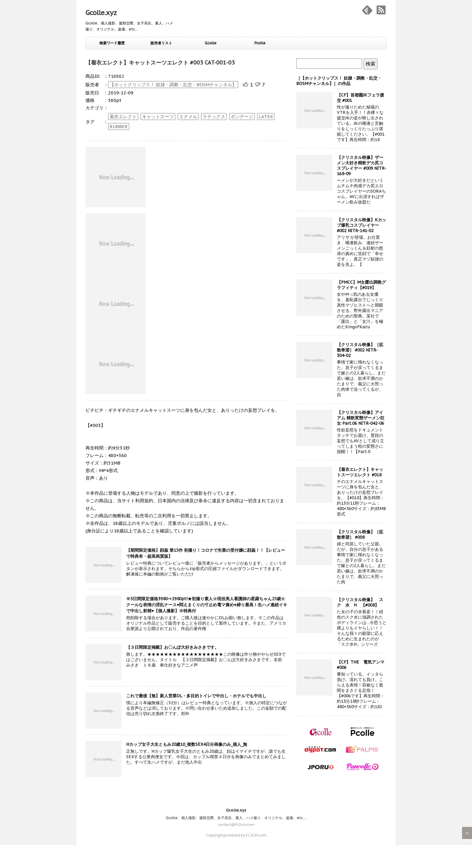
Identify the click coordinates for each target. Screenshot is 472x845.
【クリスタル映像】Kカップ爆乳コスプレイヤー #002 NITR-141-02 (361, 225)
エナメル (188, 116)
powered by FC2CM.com (245, 835)
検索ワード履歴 (112, 43)
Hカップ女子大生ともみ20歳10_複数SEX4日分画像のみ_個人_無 (186, 744)
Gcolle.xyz (101, 12)
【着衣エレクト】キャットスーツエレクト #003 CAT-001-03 (160, 62)
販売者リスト (161, 43)
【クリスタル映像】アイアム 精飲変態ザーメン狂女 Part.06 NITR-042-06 (360, 418)
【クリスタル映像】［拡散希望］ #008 (360, 534)
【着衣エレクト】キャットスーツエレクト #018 (360, 472)
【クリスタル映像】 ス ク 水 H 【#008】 (362, 602)
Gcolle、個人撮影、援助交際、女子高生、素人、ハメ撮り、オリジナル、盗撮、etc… (236, 817)
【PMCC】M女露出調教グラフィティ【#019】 (361, 284)
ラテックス (214, 116)
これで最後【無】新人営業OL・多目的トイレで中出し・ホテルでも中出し (196, 695)
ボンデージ (242, 116)
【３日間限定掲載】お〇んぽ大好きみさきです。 (172, 647)
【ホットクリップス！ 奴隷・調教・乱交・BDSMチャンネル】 (173, 84)
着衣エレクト (123, 116)
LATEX (266, 116)
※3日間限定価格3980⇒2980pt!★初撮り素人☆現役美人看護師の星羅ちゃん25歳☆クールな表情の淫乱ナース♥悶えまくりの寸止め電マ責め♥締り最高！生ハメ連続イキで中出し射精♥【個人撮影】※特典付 (206, 604)
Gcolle (210, 43)
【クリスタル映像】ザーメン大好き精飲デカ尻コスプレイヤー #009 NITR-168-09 (361, 165)
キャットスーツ (158, 116)
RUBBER (119, 126)
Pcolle (260, 43)
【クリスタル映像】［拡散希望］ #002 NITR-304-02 (360, 350)
